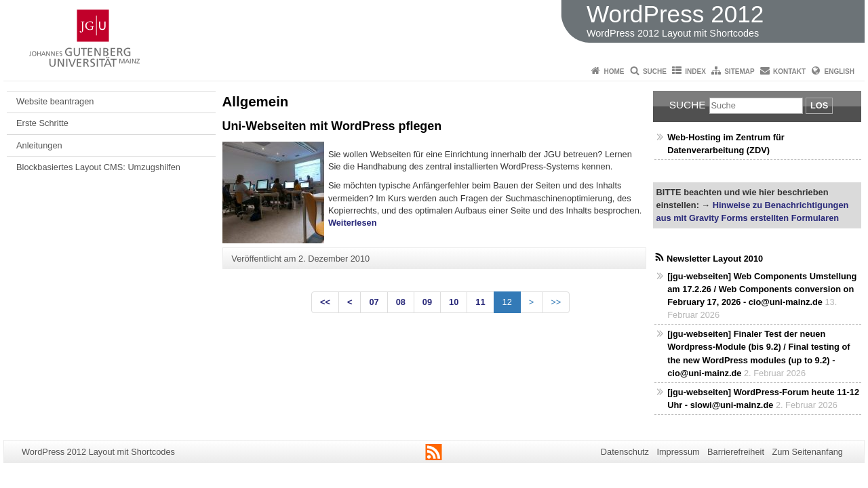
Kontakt (789, 71)
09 (427, 302)
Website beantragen (55, 101)
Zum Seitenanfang (807, 452)
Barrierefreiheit (735, 452)
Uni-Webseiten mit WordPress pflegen (332, 126)
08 (401, 302)
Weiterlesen (352, 223)
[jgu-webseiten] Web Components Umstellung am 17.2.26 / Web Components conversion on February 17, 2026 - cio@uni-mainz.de (761, 289)
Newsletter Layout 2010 (715, 258)
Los (819, 105)
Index (695, 71)
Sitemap (739, 71)
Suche (655, 71)
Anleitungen (39, 145)
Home (614, 71)
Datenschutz (625, 452)
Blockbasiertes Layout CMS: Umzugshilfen (98, 167)
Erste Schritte (42, 123)
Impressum (677, 452)
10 (453, 302)
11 (480, 302)
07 (373, 302)
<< (325, 302)
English (839, 71)
